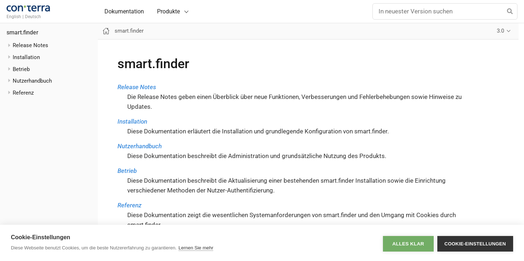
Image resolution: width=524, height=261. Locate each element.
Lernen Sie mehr (195, 247)
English (14, 16)
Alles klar (408, 243)
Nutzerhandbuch (32, 81)
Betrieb (127, 170)
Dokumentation (124, 11)
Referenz (129, 205)
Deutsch (33, 16)
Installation (132, 121)
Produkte (168, 11)
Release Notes (136, 87)
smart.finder (22, 32)
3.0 (500, 31)
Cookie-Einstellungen (475, 243)
